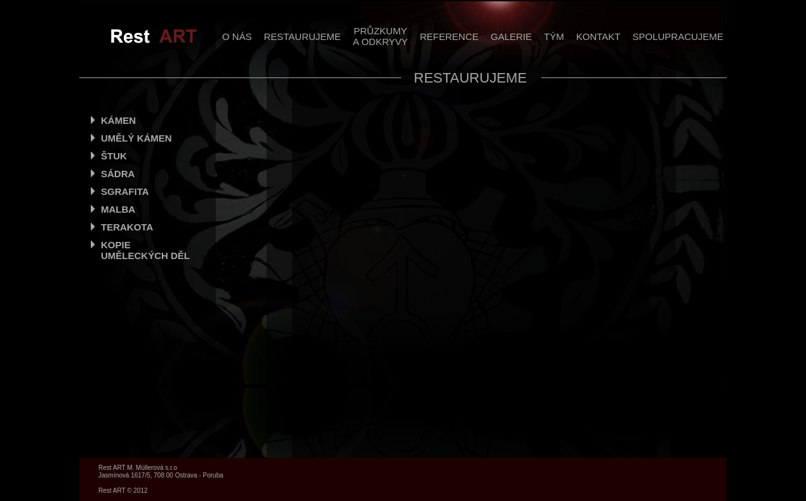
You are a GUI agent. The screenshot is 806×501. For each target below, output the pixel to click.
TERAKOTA (127, 227)
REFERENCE (449, 36)
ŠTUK (114, 155)
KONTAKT (598, 36)
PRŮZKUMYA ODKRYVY (380, 36)
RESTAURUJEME (302, 36)
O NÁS (237, 36)
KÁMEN (118, 120)
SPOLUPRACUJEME (677, 36)
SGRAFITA (125, 191)
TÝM (554, 36)
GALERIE (511, 36)
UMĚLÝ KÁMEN (136, 138)
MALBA (118, 209)
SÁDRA (118, 173)
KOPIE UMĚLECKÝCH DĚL (145, 250)
